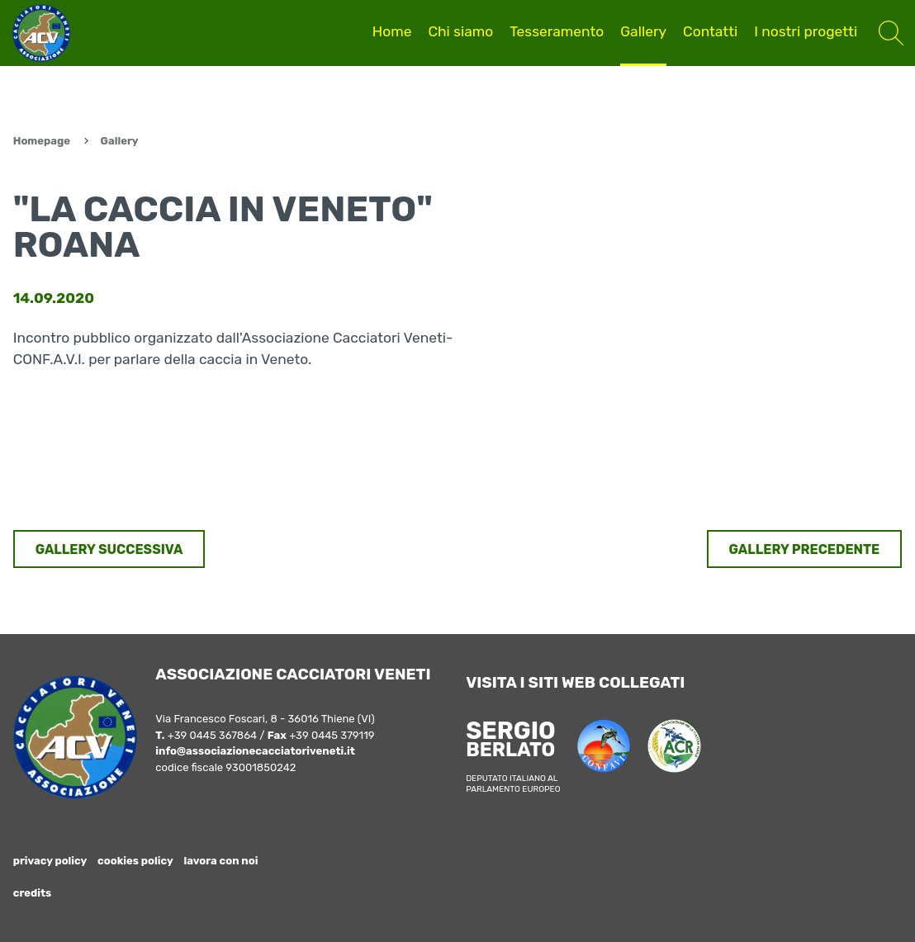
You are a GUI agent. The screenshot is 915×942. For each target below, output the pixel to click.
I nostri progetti (805, 31)
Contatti (710, 31)
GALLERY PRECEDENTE (804, 549)
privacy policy (50, 860)
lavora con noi (221, 860)
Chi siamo (460, 31)
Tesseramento (557, 31)
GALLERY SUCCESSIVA (109, 549)
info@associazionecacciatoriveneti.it (254, 751)
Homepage (41, 141)
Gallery (643, 31)
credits (32, 893)
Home (392, 31)
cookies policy (135, 860)
